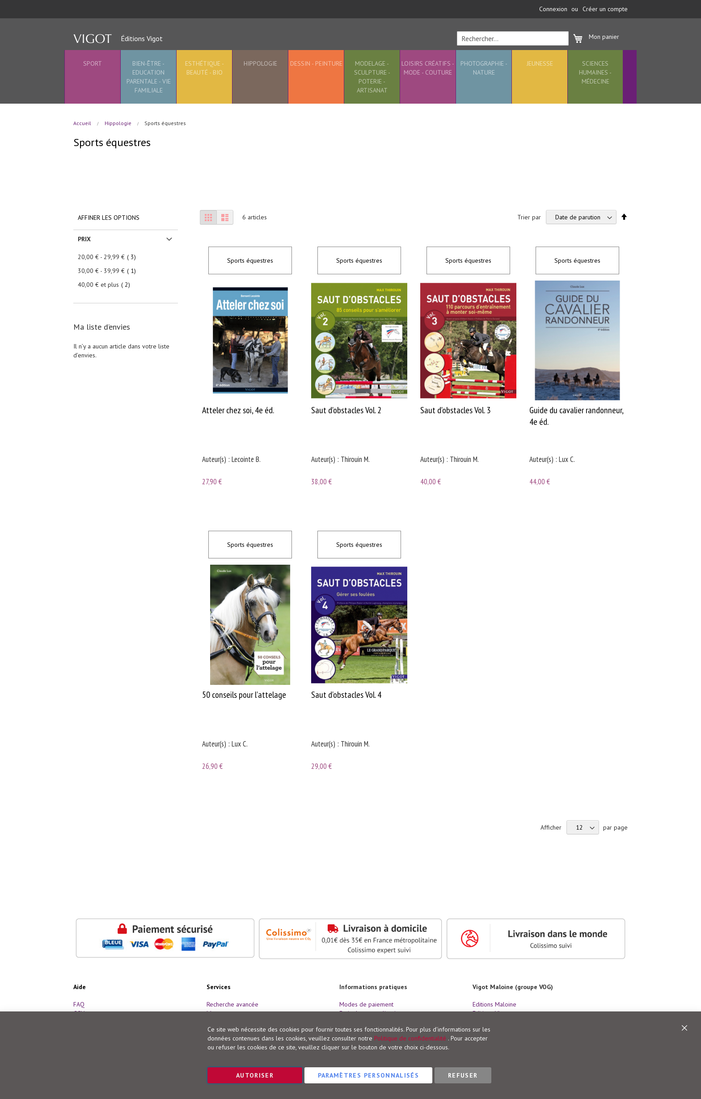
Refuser (462, 1075)
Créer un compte (605, 9)
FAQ (78, 1004)
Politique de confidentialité (410, 1038)
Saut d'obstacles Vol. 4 (346, 695)
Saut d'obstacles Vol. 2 (346, 410)
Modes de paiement (366, 1004)
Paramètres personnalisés (368, 1075)
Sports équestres (250, 260)
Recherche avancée (232, 1004)
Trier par (529, 217)
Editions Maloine (494, 1004)
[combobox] (513, 38)
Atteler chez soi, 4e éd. (238, 410)
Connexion (553, 9)
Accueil (83, 123)
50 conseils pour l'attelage (244, 695)
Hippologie (119, 123)
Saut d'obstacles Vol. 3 (455, 410)
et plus (106, 285)
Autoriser (255, 1075)
